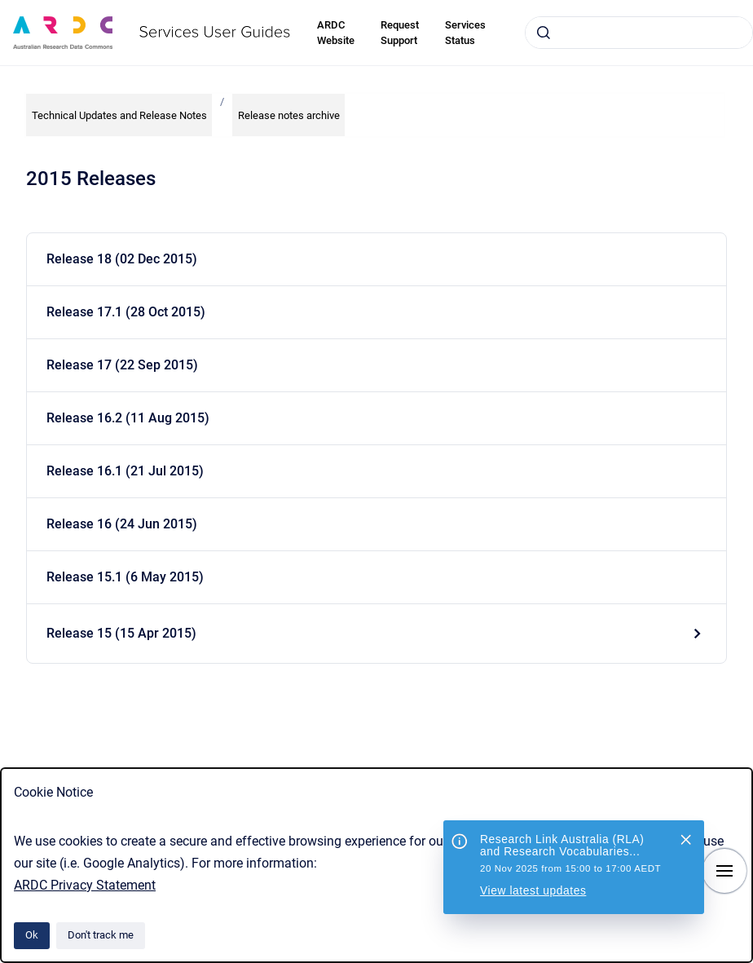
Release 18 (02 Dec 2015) (121, 259)
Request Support (400, 33)
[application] (748, 959)
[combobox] (639, 32)
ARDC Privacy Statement (85, 885)
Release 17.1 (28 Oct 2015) (125, 312)
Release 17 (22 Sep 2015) (122, 365)
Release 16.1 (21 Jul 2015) (125, 471)
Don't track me (101, 935)
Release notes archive (289, 115)
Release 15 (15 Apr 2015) (121, 633)
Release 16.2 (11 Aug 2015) (127, 418)
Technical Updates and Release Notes (119, 115)
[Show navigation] (724, 871)
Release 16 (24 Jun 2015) (121, 524)
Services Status (465, 33)
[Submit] (544, 33)
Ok (31, 935)
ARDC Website (335, 33)
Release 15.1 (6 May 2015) (125, 577)
